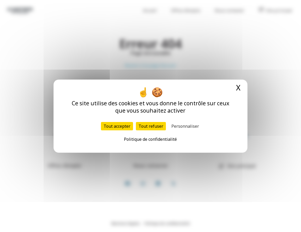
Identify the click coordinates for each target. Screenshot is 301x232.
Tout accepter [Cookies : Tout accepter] (117, 126)
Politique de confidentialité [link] (150, 139)
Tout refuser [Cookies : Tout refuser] (151, 126)
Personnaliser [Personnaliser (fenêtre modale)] (185, 126)
